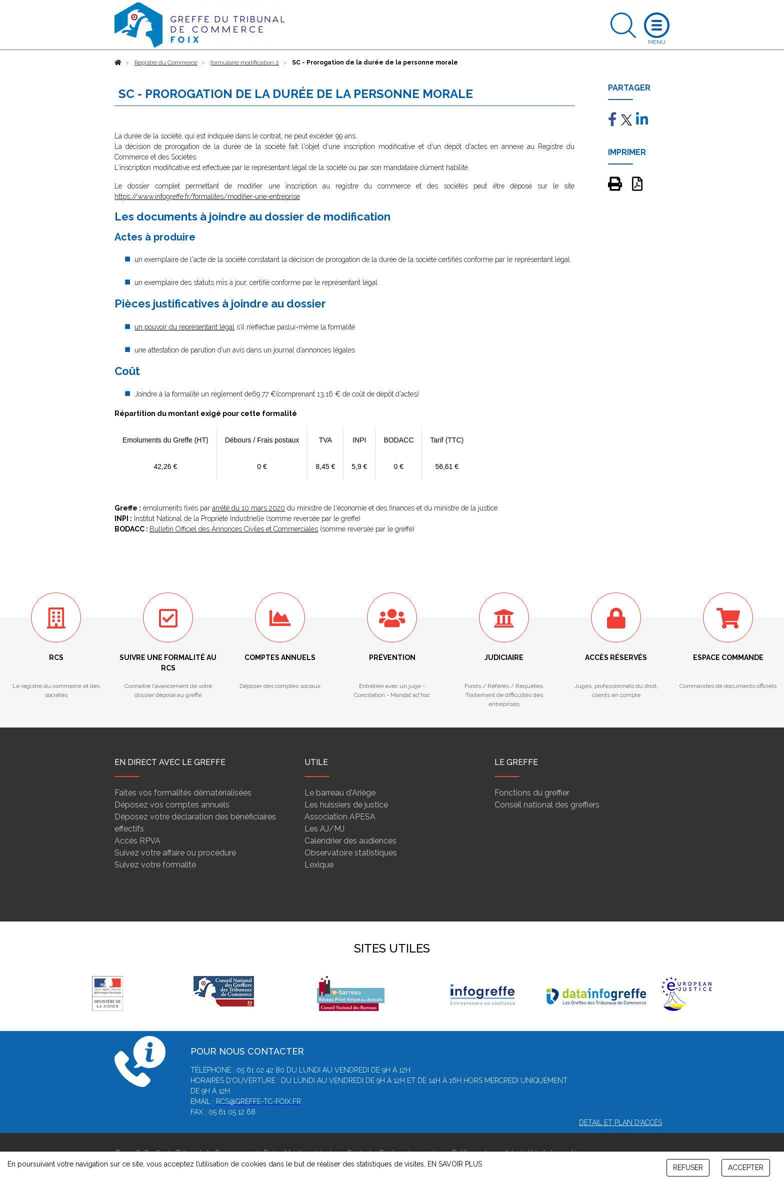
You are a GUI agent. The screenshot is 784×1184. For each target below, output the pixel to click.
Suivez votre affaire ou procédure (175, 853)
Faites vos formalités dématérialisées (183, 793)
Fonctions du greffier (532, 793)
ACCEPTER (746, 1168)
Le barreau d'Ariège (340, 793)
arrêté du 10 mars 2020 (248, 508)
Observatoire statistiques (350, 853)
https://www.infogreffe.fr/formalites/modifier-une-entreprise (207, 196)
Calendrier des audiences (350, 841)
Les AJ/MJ (324, 829)
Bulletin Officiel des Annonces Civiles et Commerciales (234, 529)
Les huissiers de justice (346, 805)
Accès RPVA (137, 841)
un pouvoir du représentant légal (184, 327)
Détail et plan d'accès (620, 1122)
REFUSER (688, 1168)
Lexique (319, 865)
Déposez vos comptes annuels (172, 805)
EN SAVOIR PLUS (455, 1164)
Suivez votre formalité (155, 865)
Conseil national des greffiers (547, 805)
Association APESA (340, 817)
